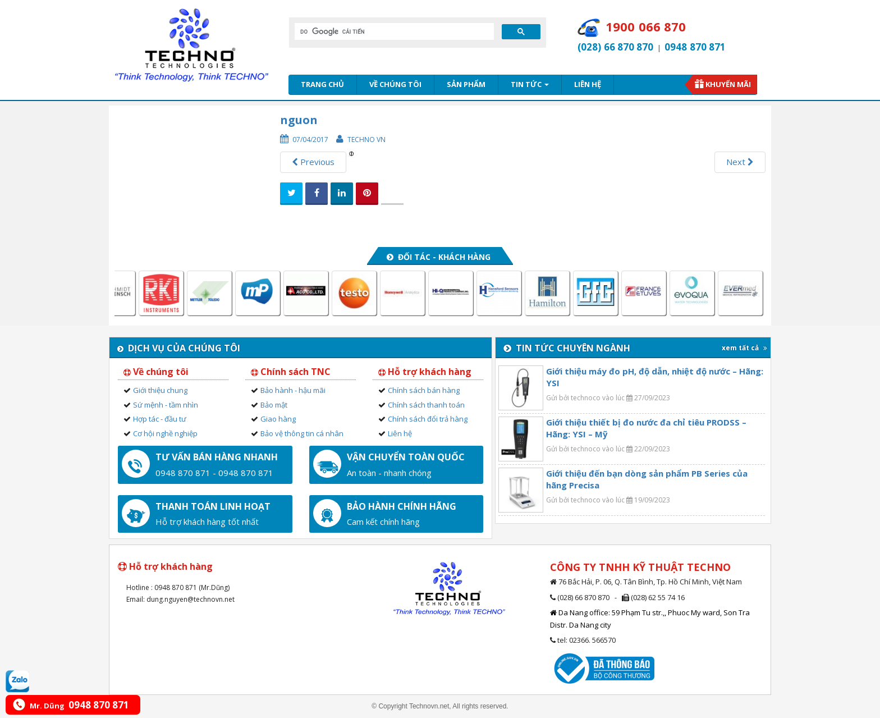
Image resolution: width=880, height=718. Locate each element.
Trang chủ (322, 84)
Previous (313, 161)
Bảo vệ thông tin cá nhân (301, 433)
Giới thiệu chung (160, 390)
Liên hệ (587, 84)
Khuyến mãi (728, 84)
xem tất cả (744, 348)
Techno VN (366, 139)
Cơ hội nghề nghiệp (165, 433)
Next (740, 161)
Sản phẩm (466, 84)
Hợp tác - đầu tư (159, 419)
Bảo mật (273, 405)
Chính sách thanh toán (426, 405)
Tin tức (530, 84)
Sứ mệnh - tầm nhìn (165, 405)
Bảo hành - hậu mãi (293, 390)
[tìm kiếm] (393, 31)
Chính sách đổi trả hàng (427, 419)
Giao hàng (278, 419)
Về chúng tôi (395, 84)
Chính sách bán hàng (424, 390)
